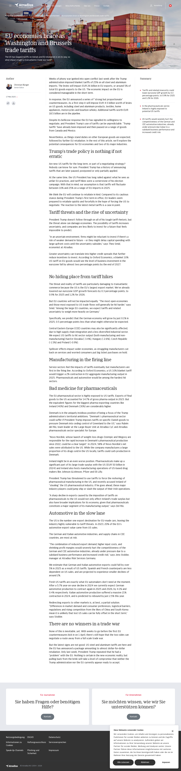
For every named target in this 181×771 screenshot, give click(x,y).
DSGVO (30, 737)
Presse (97, 6)
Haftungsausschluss (36, 742)
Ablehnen (145, 762)
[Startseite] (24, 5)
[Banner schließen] (172, 731)
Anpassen (166, 762)
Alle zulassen (123, 762)
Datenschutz (54, 737)
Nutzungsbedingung (15, 737)
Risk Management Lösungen (51, 6)
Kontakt (106, 6)
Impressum (54, 750)
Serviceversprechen (57, 742)
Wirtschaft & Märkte (72, 6)
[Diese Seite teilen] (8, 103)
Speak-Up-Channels (14, 750)
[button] (10, 5)
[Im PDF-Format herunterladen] (14, 103)
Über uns (87, 6)
